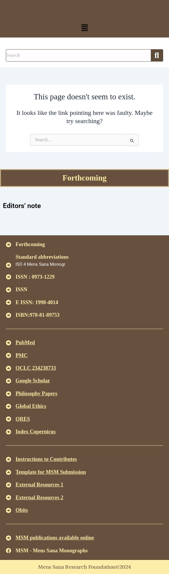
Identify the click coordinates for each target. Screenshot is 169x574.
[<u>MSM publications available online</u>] (8, 538)
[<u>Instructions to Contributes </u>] (8, 459)
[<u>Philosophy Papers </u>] (8, 393)
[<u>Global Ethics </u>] (8, 406)
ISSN (21, 289)
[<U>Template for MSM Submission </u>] (8, 472)
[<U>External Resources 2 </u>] (8, 497)
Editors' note (22, 206)
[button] (84, 28)
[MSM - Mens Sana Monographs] (8, 550)
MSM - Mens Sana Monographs (52, 550)
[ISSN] (8, 289)
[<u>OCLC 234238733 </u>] (8, 368)
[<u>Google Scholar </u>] (8, 381)
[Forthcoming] (8, 244)
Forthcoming (84, 177)
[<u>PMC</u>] (8, 355)
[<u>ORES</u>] (8, 419)
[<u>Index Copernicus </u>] (8, 432)
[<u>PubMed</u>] (8, 342)
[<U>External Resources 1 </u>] (8, 485)
